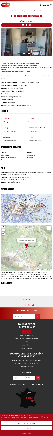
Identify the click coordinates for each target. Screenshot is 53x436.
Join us (26, 299)
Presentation (23, 25)
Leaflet (40, 269)
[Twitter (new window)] (25, 305)
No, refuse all (26, 428)
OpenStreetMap (48, 269)
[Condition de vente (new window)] (26, 366)
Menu (44, 5)
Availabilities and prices (30, 25)
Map (26, 25)
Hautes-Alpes (37, 384)
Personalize (26, 433)
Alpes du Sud (23, 384)
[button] (51, 5)
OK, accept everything (26, 423)
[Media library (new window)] (26, 345)
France (13, 384)
